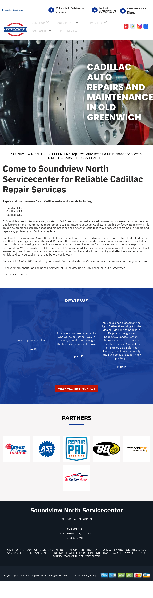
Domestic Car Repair (16, 274)
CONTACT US (39, 31)
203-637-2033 (107, 11)
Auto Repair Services (76, 536)
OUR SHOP (38, 22)
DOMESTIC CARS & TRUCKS (67, 158)
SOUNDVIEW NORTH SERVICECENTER (39, 154)
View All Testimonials (76, 405)
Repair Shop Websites (34, 592)
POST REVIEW (68, 31)
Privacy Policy (88, 592)
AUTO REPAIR (65, 22)
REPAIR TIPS (95, 22)
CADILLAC (99, 158)
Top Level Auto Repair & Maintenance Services (105, 154)
